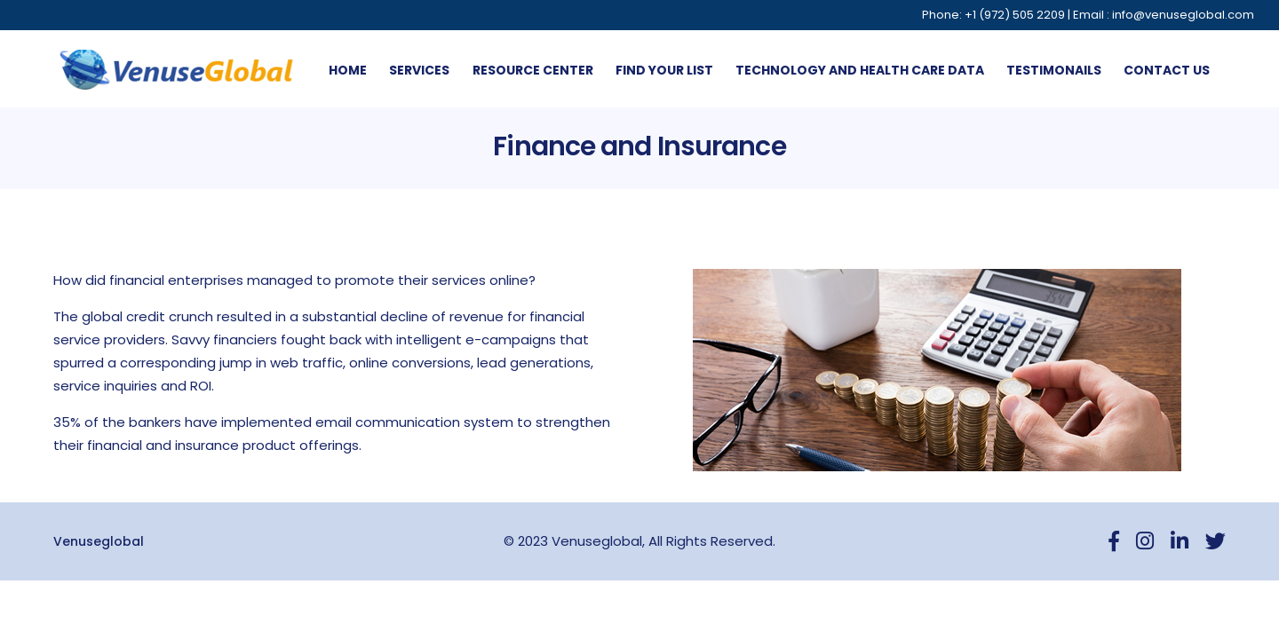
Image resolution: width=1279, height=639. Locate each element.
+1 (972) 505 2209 (1015, 14)
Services (419, 70)
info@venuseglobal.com (1183, 14)
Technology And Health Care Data (859, 70)
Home (348, 70)
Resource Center (533, 70)
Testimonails (1053, 70)
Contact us (1167, 70)
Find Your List (664, 70)
